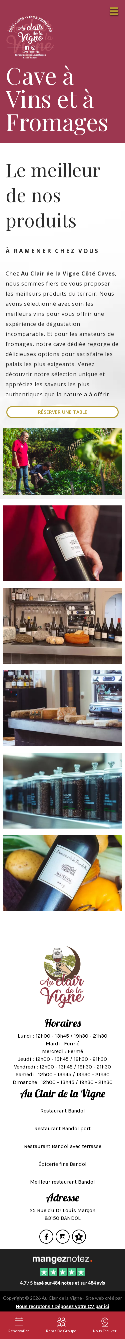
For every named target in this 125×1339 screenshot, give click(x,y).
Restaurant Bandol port (62, 1128)
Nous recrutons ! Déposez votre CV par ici (62, 1306)
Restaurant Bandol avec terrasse (62, 1146)
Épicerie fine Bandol (62, 1164)
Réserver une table (62, 412)
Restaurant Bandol (62, 1110)
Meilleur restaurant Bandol (62, 1182)
